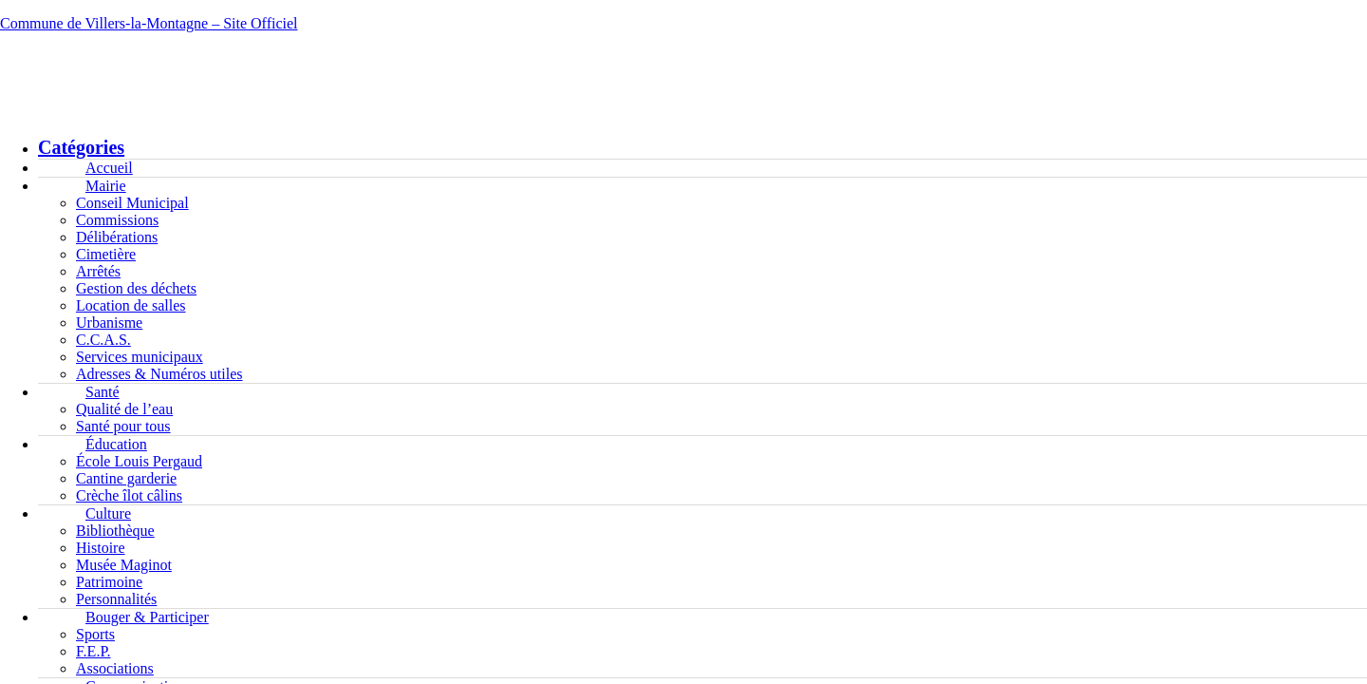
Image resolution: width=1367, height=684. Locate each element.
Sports (95, 634)
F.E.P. (93, 651)
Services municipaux (139, 357)
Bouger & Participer (147, 617)
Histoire (100, 548)
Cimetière (106, 254)
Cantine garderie (126, 478)
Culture (108, 513)
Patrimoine (109, 582)
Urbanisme (109, 322)
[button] (683, 61)
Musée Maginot (124, 565)
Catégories (81, 147)
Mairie (105, 186)
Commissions (117, 220)
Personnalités (116, 599)
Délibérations (117, 237)
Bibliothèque (115, 530)
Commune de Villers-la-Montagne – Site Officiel (149, 23)
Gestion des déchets (136, 288)
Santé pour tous (123, 426)
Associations (115, 668)
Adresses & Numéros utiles (159, 374)
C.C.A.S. (103, 340)
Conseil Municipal (132, 203)
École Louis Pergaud (139, 461)
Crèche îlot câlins (129, 495)
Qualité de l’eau (124, 409)
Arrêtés (98, 271)
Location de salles (131, 305)
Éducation (116, 444)
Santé (102, 392)
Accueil (109, 168)
